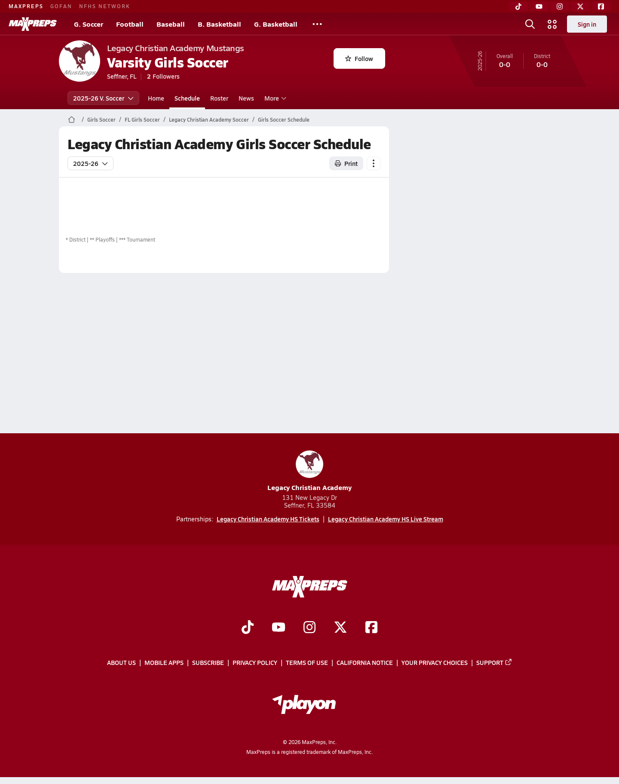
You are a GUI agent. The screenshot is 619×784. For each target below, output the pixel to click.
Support (494, 662)
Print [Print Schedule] (346, 163)
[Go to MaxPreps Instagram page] (309, 628)
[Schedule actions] (373, 163)
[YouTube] (539, 6)
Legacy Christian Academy (309, 471)
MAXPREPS (26, 6)
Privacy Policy (255, 662)
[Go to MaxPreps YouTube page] (278, 628)
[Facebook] (600, 6)
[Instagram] (559, 6)
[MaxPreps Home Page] (71, 119)
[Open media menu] (552, 24)
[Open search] (530, 24)
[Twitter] (580, 6)
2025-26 (90, 163)
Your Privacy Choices (434, 662)
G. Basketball (275, 24)
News (246, 98)
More (274, 98)
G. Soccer (88, 24)
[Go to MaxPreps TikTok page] (247, 628)
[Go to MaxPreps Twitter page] (340, 628)
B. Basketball (219, 24)
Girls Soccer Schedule (284, 119)
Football (130, 24)
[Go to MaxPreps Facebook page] (371, 628)
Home (156, 98)
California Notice (365, 662)
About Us (121, 662)
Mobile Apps (164, 662)
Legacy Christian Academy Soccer (209, 119)
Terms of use (307, 662)
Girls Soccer (101, 119)
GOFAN (61, 6)
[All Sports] (317, 24)
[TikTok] (518, 6)
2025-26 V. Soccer (103, 98)
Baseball (170, 24)
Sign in (587, 24)
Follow (359, 58)
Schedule (187, 98)
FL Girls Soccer (142, 119)
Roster (219, 98)
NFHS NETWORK (104, 6)
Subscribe (208, 662)
